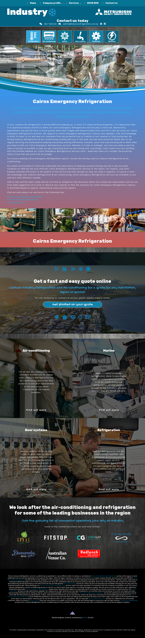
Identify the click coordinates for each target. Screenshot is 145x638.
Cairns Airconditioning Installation (25, 197)
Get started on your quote (72, 304)
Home (31, 3)
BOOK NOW (92, 3)
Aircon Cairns (34, 600)
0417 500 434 (48, 24)
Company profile (50, 3)
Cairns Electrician (16, 203)
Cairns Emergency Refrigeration (37, 589)
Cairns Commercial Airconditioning (52, 585)
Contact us (110, 3)
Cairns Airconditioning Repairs (23, 200)
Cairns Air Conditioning (129, 600)
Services (72, 3)
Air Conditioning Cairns (97, 599)
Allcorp (85, 618)
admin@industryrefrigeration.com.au (78, 24)
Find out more (36, 410)
